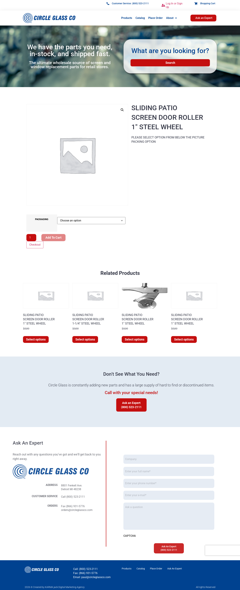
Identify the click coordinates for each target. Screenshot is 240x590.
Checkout (35, 244)
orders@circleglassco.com (18, 510)
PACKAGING (41, 219)
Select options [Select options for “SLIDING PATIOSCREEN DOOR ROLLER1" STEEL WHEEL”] (36, 339)
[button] (122, 110)
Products (126, 18)
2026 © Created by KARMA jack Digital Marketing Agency (55, 587)
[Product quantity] (31, 237)
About (171, 18)
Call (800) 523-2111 (15, 496)
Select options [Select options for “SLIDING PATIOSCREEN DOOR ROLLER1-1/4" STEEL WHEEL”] (85, 339)
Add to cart (53, 237)
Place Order (155, 18)
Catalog (140, 18)
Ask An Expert (174, 568)
